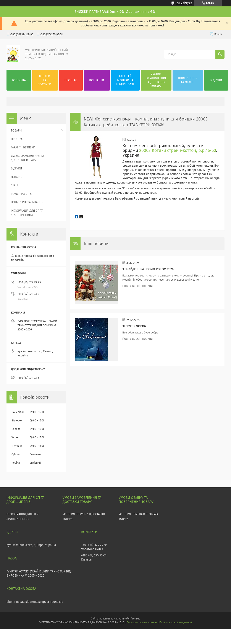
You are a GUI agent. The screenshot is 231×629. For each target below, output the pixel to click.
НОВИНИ (17, 177)
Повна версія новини (137, 286)
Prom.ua (135, 618)
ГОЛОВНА (19, 80)
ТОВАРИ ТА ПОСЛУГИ (44, 80)
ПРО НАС (71, 80)
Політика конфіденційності (175, 622)
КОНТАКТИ (96, 80)
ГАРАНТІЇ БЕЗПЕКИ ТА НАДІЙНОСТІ (125, 80)
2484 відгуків (184, 3)
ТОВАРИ (16, 130)
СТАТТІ (15, 185)
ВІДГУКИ (216, 80)
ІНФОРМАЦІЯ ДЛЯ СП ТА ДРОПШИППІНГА (27, 213)
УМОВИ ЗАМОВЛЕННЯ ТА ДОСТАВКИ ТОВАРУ (156, 80)
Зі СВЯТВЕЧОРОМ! (134, 326)
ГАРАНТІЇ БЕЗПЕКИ (23, 147)
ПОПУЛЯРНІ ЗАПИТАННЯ (27, 202)
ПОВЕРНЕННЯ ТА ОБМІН (188, 80)
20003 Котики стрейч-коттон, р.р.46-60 (177, 150)
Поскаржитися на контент (141, 622)
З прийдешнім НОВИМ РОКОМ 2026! (148, 269)
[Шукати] (220, 54)
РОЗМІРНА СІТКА (22, 194)
